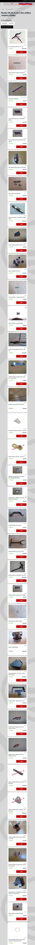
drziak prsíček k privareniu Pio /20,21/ (9, 308)
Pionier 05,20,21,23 (9, 9)
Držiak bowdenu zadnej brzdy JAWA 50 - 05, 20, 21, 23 (26, 189)
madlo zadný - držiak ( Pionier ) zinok (7, 781)
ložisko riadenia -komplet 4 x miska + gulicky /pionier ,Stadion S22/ (25, 756)
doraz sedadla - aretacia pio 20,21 (9, 165)
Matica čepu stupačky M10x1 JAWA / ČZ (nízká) (8, 831)
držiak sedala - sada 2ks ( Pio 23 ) (8, 358)
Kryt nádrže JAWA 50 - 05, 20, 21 (9, 657)
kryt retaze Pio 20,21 (6, 680)
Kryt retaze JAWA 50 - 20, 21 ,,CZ (25, 657)
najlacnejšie (4, 23)
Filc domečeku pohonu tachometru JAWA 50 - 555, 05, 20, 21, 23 (25, 459)
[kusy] (4, 50)
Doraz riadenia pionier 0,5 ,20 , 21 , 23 (9, 140)
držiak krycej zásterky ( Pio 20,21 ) (8, 214)
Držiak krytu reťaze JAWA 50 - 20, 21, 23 (26, 214)
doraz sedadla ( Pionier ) (25, 140)
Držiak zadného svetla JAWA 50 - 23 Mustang (9, 407)
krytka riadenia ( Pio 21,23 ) (25, 704)
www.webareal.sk (22, 943)
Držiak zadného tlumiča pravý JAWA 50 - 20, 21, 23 (8, 432)
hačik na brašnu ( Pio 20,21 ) (25, 534)
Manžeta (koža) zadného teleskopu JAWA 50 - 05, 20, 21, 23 (25, 781)
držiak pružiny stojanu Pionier (26, 310)
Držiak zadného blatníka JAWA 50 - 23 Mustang (24, 383)
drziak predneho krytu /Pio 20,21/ (8, 286)
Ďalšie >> (21, 917)
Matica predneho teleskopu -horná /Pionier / (9, 902)
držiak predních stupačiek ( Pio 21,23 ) (25, 286)
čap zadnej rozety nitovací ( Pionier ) (25, 92)
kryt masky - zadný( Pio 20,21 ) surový (25, 632)
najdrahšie (11, 23)
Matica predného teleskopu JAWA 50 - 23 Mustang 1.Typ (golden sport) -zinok (25, 904)
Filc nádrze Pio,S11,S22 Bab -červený (8, 484)
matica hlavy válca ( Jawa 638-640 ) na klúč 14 (25, 831)
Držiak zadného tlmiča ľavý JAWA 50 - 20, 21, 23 (25, 407)
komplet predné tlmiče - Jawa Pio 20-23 (8, 632)
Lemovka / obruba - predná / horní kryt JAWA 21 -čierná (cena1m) (9, 730)
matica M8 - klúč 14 (6, 879)
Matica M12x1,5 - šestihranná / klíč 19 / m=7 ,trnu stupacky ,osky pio (26, 854)
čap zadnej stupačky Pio (8, 116)
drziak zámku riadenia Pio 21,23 (8, 457)
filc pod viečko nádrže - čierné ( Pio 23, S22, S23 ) (24, 484)
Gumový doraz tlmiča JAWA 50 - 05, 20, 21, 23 (9, 534)
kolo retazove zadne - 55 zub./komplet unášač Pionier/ (26, 608)
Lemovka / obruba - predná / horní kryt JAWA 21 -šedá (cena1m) (26, 730)
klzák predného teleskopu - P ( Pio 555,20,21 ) (9, 608)
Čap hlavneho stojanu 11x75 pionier (25, 44)
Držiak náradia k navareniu (25, 262)
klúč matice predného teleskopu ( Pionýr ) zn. (7, 583)
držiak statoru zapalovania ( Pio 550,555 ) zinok (9, 383)
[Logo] (26, 3)
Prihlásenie (25, 0)
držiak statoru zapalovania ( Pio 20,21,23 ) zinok (25, 358)
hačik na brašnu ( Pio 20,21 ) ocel (8, 559)
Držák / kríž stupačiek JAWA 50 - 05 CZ (8, 189)
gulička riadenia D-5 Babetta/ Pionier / (7, 509)
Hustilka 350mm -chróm (24, 558)
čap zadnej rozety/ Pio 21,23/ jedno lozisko (25, 66)
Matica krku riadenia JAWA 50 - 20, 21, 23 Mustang (8, 855)
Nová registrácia (32, 0)
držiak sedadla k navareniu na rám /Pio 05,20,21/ (25, 334)
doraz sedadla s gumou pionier (24, 165)
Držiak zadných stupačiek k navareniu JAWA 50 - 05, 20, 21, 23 (25, 433)
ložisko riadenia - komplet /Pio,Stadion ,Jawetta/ (8, 754)
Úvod (3, 9)
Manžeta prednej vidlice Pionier (7, 806)
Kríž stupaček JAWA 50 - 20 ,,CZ (8, 44)
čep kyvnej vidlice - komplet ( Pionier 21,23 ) (26, 116)
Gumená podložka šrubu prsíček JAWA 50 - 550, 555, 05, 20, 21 (25, 509)
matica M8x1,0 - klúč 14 (24, 879)
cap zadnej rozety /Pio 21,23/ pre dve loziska (9, 90)
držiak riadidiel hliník (7, 334)
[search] (2, 4)
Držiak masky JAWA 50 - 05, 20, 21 (8, 239)
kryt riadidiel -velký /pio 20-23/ (8, 704)
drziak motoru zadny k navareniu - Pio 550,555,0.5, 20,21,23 (8, 261)
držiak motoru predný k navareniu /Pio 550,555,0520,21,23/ (24, 237)
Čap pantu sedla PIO (7, 68)
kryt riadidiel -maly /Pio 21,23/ (26, 680)
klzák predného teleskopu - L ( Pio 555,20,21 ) (25, 583)
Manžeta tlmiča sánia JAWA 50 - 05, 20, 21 (25, 806)
